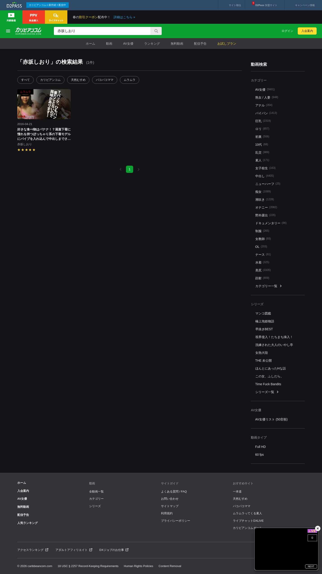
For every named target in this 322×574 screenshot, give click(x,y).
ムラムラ (129, 79)
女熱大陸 (261, 352)
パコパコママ (104, 79)
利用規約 (167, 513)
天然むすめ (78, 79)
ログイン (287, 31)
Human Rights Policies (138, 566)
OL (261, 246)
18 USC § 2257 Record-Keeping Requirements (88, 566)
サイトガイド (170, 483)
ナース (263, 254)
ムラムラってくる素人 (247, 513)
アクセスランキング (32, 550)
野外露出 (265, 215)
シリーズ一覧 (267, 392)
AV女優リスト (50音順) (271, 419)
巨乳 (263, 121)
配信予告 (200, 43)
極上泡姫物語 (264, 321)
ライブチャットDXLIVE (248, 520)
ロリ (262, 128)
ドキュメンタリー (271, 223)
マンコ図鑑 (263, 313)
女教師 (263, 238)
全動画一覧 (96, 491)
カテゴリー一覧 (268, 286)
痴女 (263, 191)
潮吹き (264, 199)
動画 (109, 43)
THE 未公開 (263, 360)
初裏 (262, 136)
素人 (262, 160)
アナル (264, 105)
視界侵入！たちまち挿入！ (274, 337)
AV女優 (128, 43)
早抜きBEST (264, 329)
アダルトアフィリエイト (73, 550)
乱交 (262, 152)
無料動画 (177, 43)
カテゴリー (96, 498)
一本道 (237, 491)
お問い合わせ (170, 498)
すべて (25, 79)
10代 (261, 144)
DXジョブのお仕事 (114, 550)
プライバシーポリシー (175, 520)
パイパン (266, 113)
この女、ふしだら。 (269, 376)
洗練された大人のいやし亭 (274, 345)
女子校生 (265, 168)
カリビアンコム (50, 79)
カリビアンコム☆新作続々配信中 (47, 5)
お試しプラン (226, 43)
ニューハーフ (267, 183)
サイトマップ (170, 506)
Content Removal (170, 566)
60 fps (259, 454)
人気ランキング (27, 523)
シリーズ (95, 506)
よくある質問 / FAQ (174, 491)
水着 (262, 262)
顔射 (262, 278)
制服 (262, 231)
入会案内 (307, 31)
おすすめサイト (243, 483)
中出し (264, 176)
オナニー (266, 207)
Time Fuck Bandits (268, 384)
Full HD (260, 447)
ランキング (152, 43)
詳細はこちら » (124, 17)
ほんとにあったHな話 (270, 368)
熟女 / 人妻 (266, 97)
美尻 (263, 270)
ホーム (90, 43)
